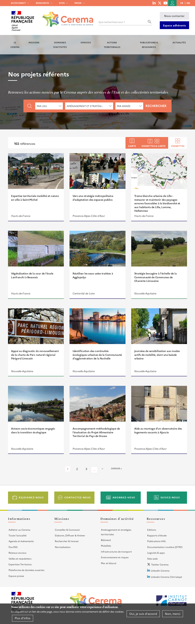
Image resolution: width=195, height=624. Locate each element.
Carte (132, 145)
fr (181, 3)
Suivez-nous (170, 497)
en (188, 3)
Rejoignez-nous (31, 497)
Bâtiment (106, 540)
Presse (78, 3)
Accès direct (18, 3)
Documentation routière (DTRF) (164, 547)
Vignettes (177, 145)
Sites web (152, 558)
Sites (62, 3)
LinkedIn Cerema (160, 570)
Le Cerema (14, 44)
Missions (34, 42)
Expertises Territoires (20, 564)
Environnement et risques (115, 557)
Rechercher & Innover (67, 541)
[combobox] (49, 105)
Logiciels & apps (156, 552)
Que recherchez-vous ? (111, 22)
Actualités (179, 42)
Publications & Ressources (149, 44)
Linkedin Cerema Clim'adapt (166, 576)
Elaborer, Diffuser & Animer (70, 535)
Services (86, 42)
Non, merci (172, 614)
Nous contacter (174, 16)
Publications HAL (156, 541)
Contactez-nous (77, 497)
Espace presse (16, 575)
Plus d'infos (22, 618)
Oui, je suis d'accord (143, 614)
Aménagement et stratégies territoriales (116, 532)
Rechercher (155, 106)
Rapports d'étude (157, 535)
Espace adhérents (174, 25)
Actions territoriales (112, 44)
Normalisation (62, 547)
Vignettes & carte (153, 145)
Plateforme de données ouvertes (26, 570)
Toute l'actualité (17, 535)
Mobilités (106, 545)
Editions (151, 529)
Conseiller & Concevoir (67, 529)
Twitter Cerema (160, 564)
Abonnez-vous (124, 497)
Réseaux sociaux (17, 552)
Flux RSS (13, 547)
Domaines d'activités (60, 44)
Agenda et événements (21, 541)
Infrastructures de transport (116, 551)
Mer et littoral (108, 563)
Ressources (42, 3)
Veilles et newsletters (20, 558)
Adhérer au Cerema (19, 529)
